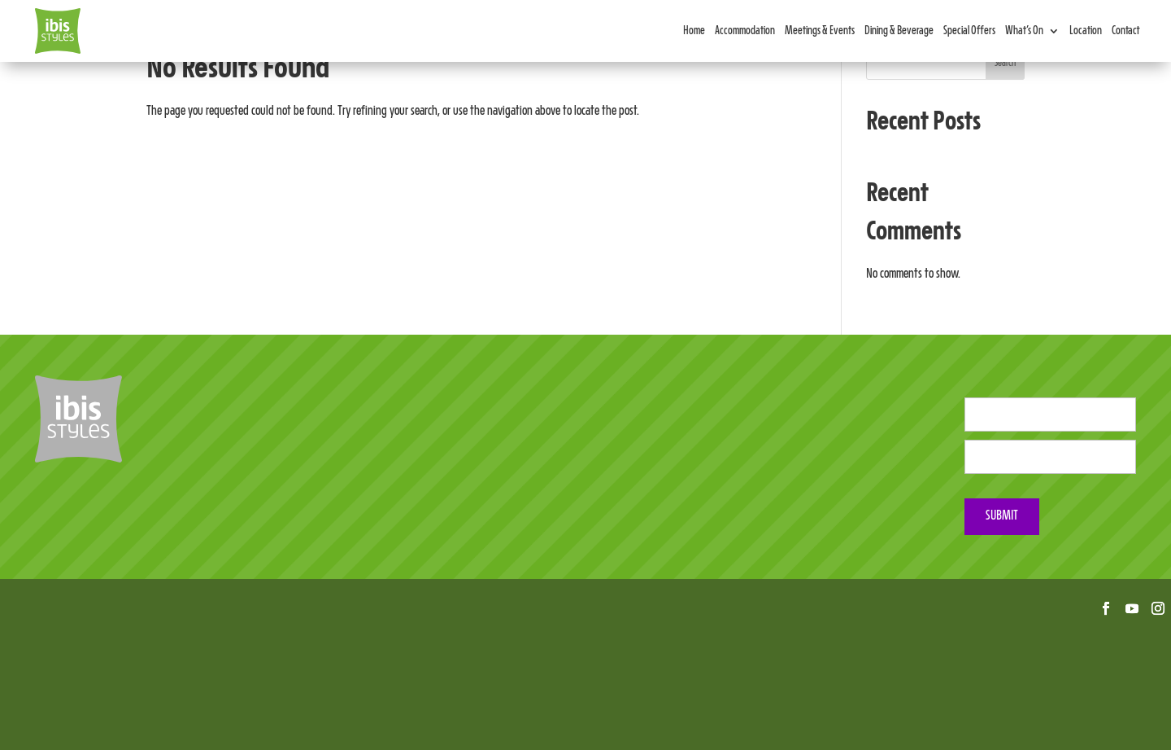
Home (694, 30)
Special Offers (969, 30)
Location (1085, 30)
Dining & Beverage (899, 30)
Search (1005, 63)
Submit (1002, 516)
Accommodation (745, 30)
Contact (1126, 30)
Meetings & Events (820, 30)
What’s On (1024, 30)
